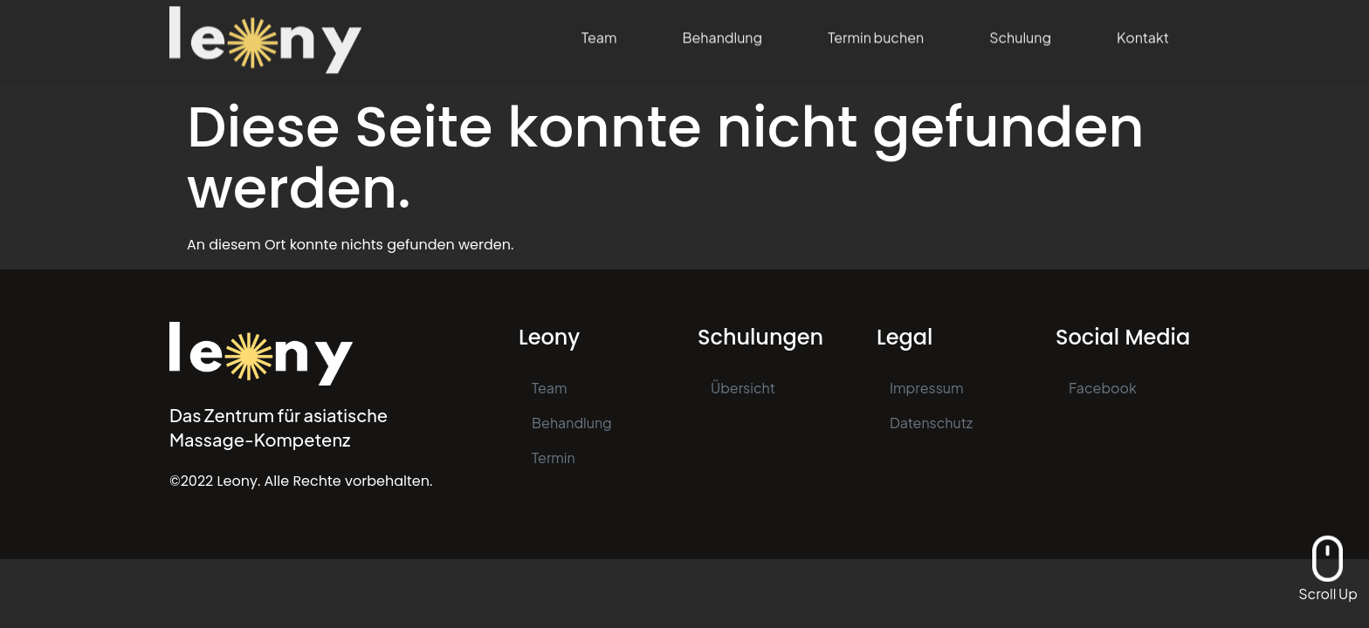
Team (598, 30)
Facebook (1103, 388)
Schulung (1020, 30)
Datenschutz (931, 422)
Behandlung (722, 30)
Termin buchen (876, 30)
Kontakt (1143, 30)
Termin (553, 457)
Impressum (927, 388)
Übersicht (743, 388)
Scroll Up (1328, 593)
